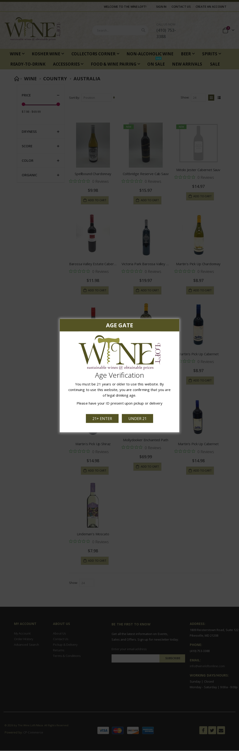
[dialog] (119, 375)
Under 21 (137, 418)
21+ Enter (102, 418)
